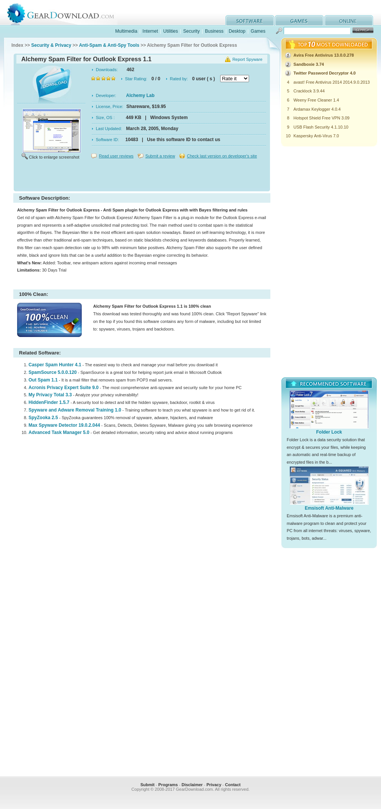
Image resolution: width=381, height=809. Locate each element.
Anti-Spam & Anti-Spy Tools (109, 45)
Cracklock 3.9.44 (309, 91)
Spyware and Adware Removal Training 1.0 (75, 410)
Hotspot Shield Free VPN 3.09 (321, 118)
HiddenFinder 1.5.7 (49, 402)
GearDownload (66, 12)
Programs (168, 784)
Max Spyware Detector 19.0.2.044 (64, 425)
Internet (150, 31)
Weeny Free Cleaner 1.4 (316, 100)
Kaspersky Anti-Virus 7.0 (316, 136)
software (249, 20)
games (299, 20)
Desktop (237, 31)
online (348, 20)
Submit (147, 784)
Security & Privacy (51, 45)
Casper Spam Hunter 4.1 (55, 364)
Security (191, 31)
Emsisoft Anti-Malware (329, 508)
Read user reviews (116, 156)
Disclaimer (192, 784)
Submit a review (160, 156)
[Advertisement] (142, 176)
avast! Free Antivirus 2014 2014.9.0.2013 (332, 82)
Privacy (213, 784)
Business (214, 31)
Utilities (170, 31)
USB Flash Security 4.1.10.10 (321, 127)
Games (258, 31)
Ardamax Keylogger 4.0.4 (317, 109)
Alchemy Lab (140, 95)
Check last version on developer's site (222, 156)
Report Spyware (247, 59)
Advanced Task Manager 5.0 (59, 432)
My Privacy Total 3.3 (50, 394)
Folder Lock (329, 432)
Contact (233, 784)
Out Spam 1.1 (43, 380)
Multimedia (126, 31)
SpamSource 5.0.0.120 (53, 372)
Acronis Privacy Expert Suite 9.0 (63, 387)
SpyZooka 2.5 (43, 417)
